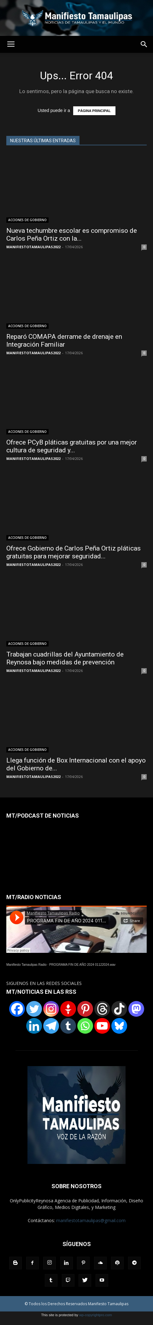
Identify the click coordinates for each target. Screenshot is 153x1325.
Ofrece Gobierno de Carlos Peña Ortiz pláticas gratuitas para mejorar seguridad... (73, 552)
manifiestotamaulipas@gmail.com (91, 1220)
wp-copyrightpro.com (95, 1315)
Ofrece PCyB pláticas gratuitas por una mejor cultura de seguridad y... (71, 446)
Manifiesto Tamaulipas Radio (26, 964)
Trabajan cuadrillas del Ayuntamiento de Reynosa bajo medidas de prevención (65, 658)
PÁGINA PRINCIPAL (94, 111)
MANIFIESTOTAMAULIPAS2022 (33, 246)
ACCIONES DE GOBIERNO (27, 220)
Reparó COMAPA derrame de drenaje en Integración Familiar (64, 340)
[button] (144, 44)
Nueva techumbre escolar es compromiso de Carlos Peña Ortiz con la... (71, 234)
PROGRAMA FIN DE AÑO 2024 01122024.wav (82, 964)
